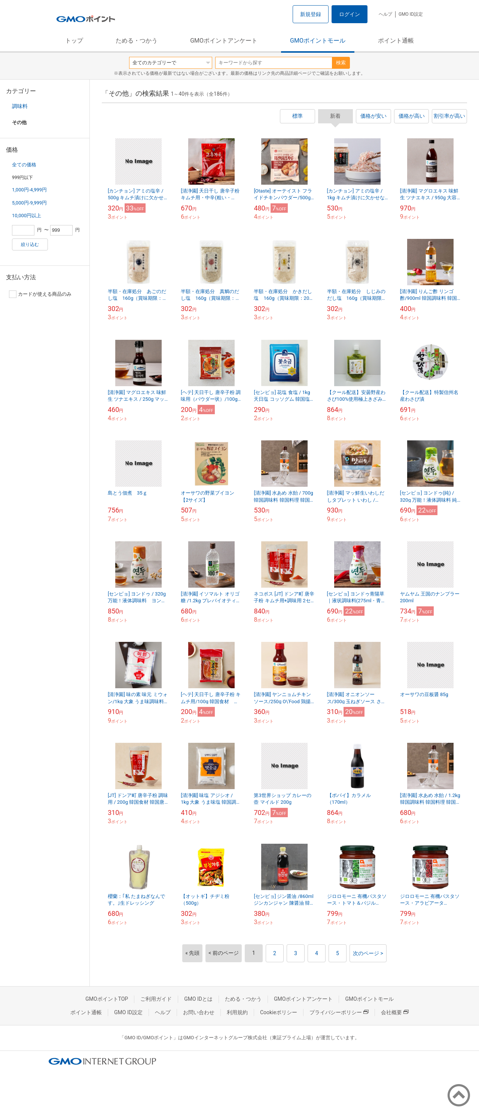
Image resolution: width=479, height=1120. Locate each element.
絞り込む (30, 244)
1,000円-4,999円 (29, 190)
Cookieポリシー (278, 1012)
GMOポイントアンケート (223, 40)
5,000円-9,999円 (29, 203)
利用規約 (237, 1012)
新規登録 (310, 14)
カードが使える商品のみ (40, 294)
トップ (74, 40)
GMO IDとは (198, 999)
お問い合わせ (198, 1012)
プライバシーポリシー (339, 1012)
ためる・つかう (137, 40)
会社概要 (395, 1012)
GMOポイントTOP (106, 999)
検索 (341, 62)
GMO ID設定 (411, 14)
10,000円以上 (26, 215)
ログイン (349, 14)
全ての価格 (24, 164)
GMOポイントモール (317, 40)
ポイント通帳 (396, 40)
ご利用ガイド (156, 999)
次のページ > (368, 953)
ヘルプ (385, 14)
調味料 (20, 106)
